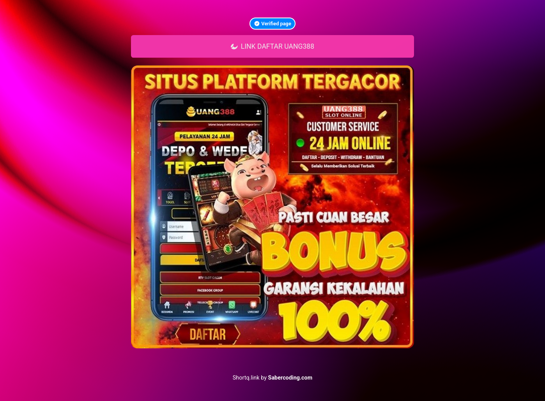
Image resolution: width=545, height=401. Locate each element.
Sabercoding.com (290, 378)
